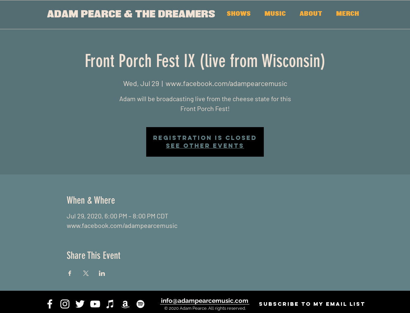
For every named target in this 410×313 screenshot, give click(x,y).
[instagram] (65, 304)
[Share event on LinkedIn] (102, 273)
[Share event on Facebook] (70, 273)
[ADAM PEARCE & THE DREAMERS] (131, 15)
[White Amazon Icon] (125, 304)
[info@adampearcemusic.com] (204, 300)
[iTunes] (110, 304)
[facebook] (50, 304)
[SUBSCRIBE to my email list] (312, 304)
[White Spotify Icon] (140, 304)
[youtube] (95, 304)
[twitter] (80, 304)
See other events (205, 145)
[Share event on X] (86, 273)
